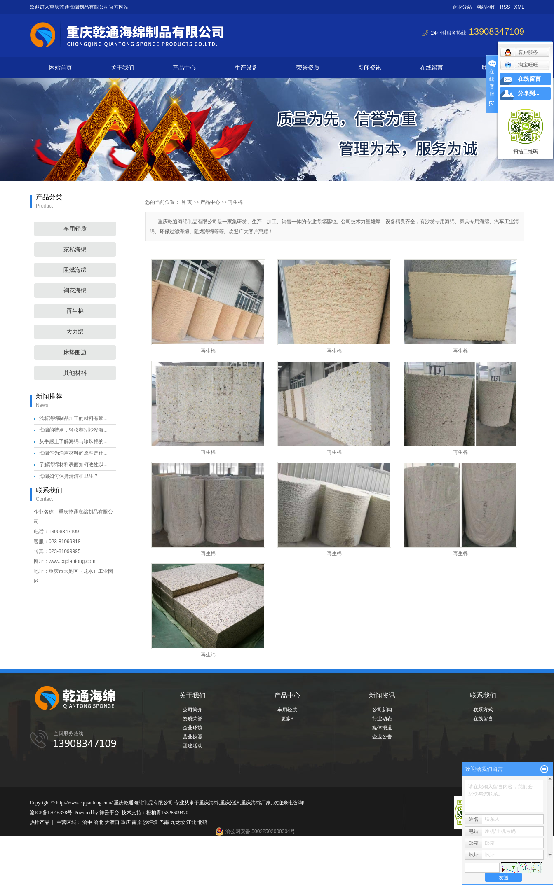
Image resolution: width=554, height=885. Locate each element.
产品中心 (184, 67)
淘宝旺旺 (521, 64)
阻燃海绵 (75, 270)
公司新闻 (382, 709)
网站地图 (486, 7)
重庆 (126, 822)
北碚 (202, 822)
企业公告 (382, 737)
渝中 (88, 822)
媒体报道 (382, 728)
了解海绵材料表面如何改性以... (73, 464)
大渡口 (113, 822)
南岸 (137, 822)
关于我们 (122, 67)
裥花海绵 (75, 290)
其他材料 (75, 373)
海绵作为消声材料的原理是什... (73, 453)
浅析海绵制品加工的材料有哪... (73, 418)
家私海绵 (75, 249)
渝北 (99, 822)
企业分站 (462, 7)
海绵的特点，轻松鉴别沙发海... (73, 430)
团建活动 (192, 746)
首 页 (186, 202)
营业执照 (192, 737)
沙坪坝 (151, 822)
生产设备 (246, 67)
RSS (505, 7)
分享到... (529, 93)
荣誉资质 (307, 67)
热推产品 (39, 822)
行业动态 (382, 719)
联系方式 (483, 709)
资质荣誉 (192, 719)
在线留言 (431, 67)
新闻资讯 (369, 67)
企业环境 (192, 728)
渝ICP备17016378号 (51, 812)
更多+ (287, 719)
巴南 (164, 822)
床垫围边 (75, 352)
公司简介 (192, 709)
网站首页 (60, 67)
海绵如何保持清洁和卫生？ (69, 476)
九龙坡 (178, 822)
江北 (191, 822)
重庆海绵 (209, 803)
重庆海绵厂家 (256, 803)
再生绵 (208, 655)
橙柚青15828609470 (167, 812)
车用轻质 (75, 229)
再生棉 (75, 311)
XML (519, 7)
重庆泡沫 (230, 803)
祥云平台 (109, 812)
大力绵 (75, 332)
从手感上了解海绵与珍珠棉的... (73, 441)
